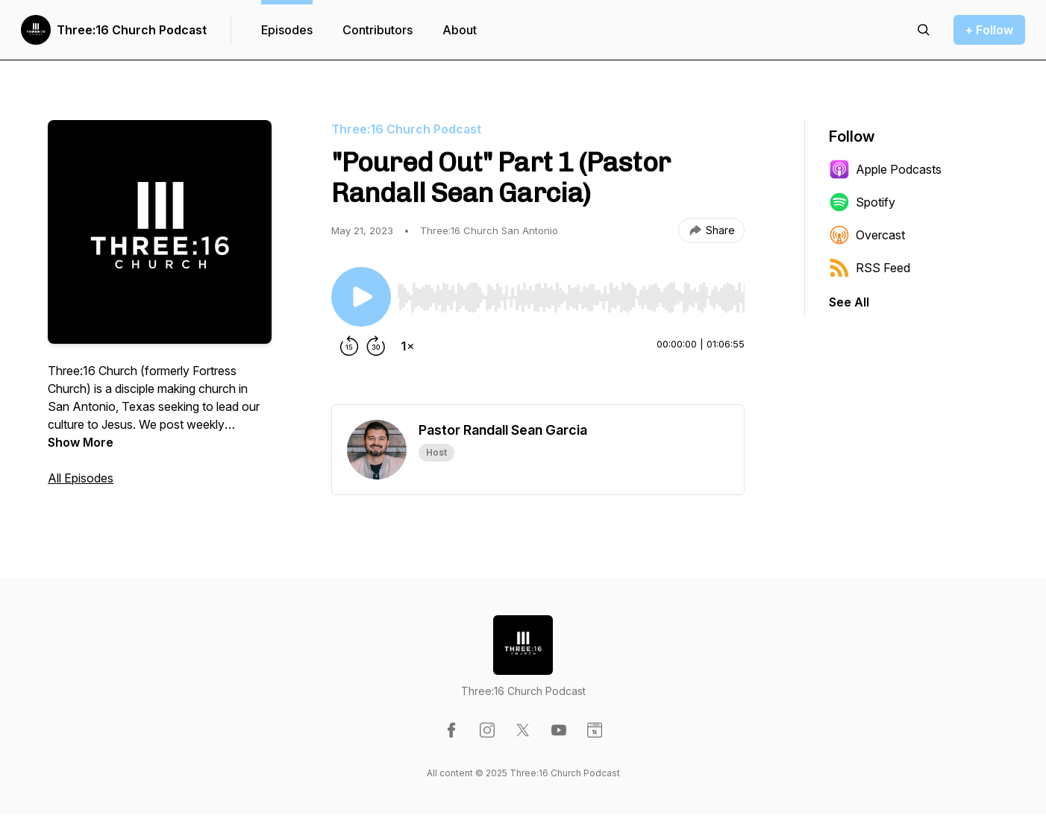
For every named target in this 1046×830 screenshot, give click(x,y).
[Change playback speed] (407, 346)
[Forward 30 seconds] (376, 346)
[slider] (571, 297)
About (459, 29)
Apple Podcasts (885, 169)
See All (849, 302)
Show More (80, 442)
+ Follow (989, 29)
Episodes (287, 29)
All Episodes (80, 478)
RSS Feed (869, 267)
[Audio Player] (571, 293)
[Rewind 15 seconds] (349, 346)
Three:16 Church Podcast (132, 29)
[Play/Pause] (361, 297)
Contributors (377, 29)
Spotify (862, 202)
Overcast (867, 234)
